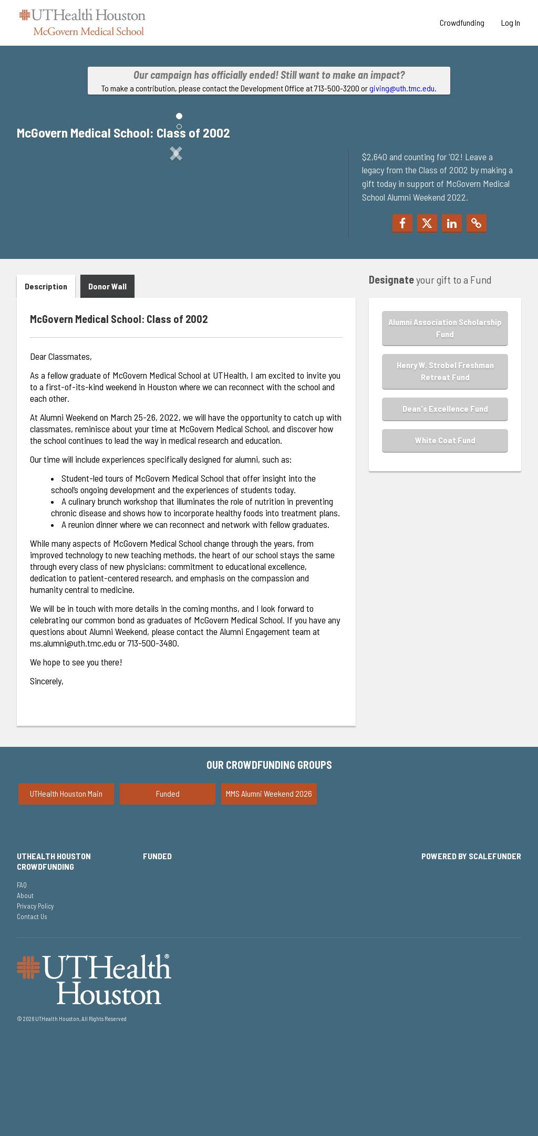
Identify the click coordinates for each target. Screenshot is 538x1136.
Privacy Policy (35, 998)
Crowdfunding (462, 22)
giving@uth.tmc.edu (401, 88)
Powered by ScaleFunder (471, 948)
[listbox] (176, 240)
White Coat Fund (445, 532)
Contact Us (32, 1008)
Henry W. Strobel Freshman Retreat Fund (445, 463)
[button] (41, 240)
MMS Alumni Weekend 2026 (269, 885)
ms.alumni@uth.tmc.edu (73, 735)
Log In (510, 22)
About (25, 987)
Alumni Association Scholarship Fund (445, 420)
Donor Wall (107, 378)
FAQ (22, 977)
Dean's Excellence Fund (445, 500)
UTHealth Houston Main (66, 885)
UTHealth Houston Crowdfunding (54, 953)
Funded (168, 885)
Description (46, 378)
